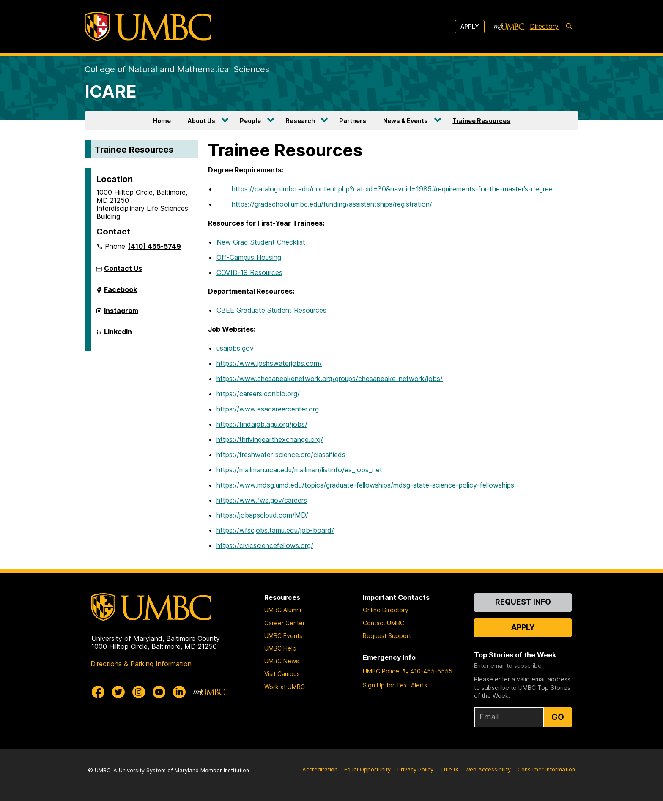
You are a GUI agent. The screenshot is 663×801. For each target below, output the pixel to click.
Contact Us (123, 268)
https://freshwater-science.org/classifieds (280, 454)
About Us (201, 120)
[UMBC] (148, 26)
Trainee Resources (481, 120)
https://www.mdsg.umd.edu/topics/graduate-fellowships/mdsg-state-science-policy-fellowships (365, 485)
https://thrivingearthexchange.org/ (269, 439)
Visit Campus (282, 673)
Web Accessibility (488, 769)
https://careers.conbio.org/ (258, 394)
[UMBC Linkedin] (179, 692)
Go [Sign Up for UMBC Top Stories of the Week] (557, 717)
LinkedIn (118, 334)
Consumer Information (546, 769)
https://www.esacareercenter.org (267, 409)
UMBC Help (280, 648)
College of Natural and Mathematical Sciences (177, 69)
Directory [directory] (544, 26)
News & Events (405, 120)
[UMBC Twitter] (118, 692)
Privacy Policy (415, 769)
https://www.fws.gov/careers (261, 500)
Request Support (387, 635)
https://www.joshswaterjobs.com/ (269, 363)
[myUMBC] (509, 26)
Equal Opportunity (367, 769)
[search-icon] (569, 26)
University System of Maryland (159, 770)
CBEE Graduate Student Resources (271, 310)
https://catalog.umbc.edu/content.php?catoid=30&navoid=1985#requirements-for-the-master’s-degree (392, 189)
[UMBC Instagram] (138, 692)
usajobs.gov (235, 348)
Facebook (120, 292)
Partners (352, 120)
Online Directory (385, 609)
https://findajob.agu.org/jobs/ (261, 424)
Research (300, 120)
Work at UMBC (284, 686)
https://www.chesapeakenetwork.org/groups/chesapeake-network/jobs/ (329, 378)
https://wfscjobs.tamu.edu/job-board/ (275, 530)
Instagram (121, 313)
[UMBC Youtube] (159, 692)
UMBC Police (381, 671)
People (250, 120)
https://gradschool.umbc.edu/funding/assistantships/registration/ (332, 204)
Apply (469, 26)
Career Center (284, 623)
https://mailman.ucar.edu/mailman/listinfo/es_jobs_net (299, 470)
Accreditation (319, 769)
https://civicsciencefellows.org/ (264, 545)
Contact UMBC (383, 623)
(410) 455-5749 (154, 246)
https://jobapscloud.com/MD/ (262, 515)
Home (162, 120)
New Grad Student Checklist (260, 242)
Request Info (523, 601)
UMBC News (281, 661)
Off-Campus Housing (248, 257)
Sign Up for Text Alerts (395, 685)
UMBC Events (283, 635)
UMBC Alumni (282, 609)
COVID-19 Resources (249, 272)
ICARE (111, 91)
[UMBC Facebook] (98, 692)
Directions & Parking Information (141, 663)
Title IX (449, 769)
